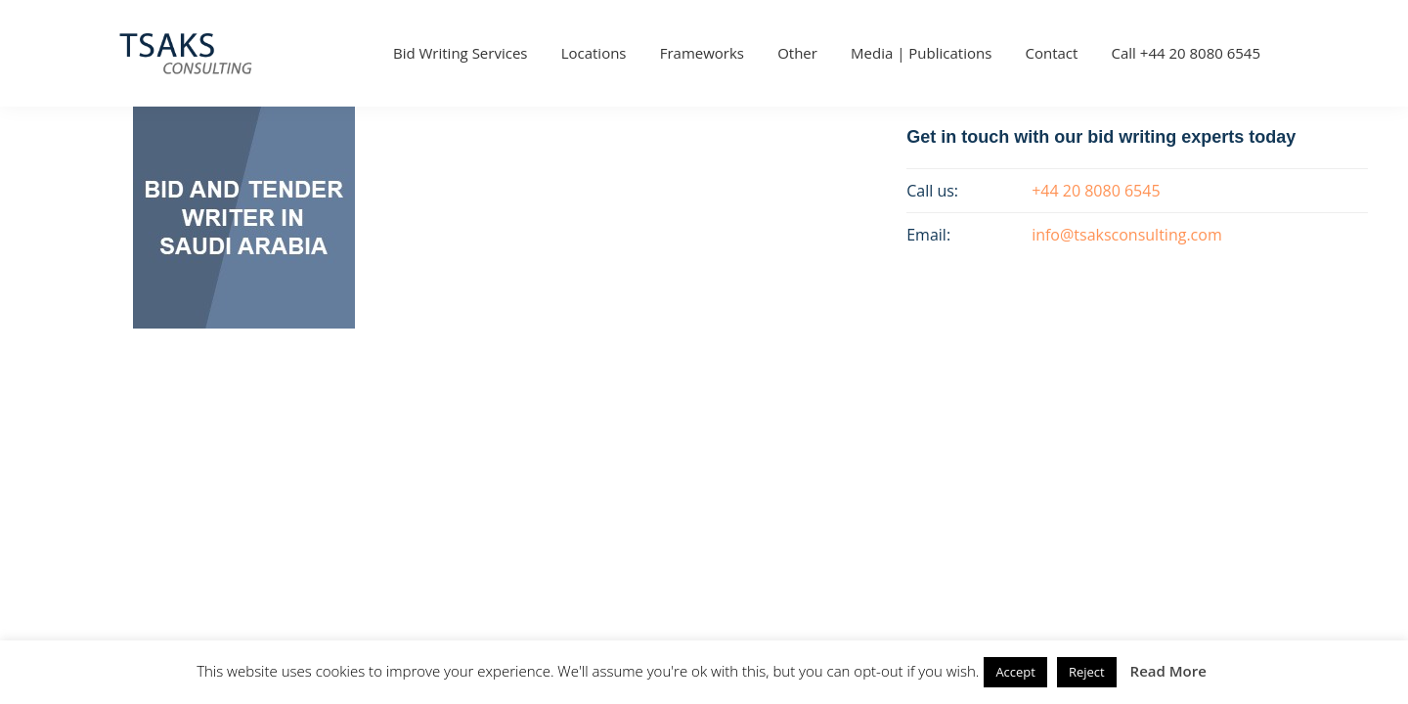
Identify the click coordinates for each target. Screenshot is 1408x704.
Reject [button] (1087, 672)
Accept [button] (1015, 672)
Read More (1168, 671)
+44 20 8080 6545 (1096, 190)
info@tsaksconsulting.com (1127, 234)
